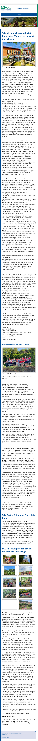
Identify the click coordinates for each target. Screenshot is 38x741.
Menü (19, 14)
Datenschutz (5, 736)
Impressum (4, 734)
